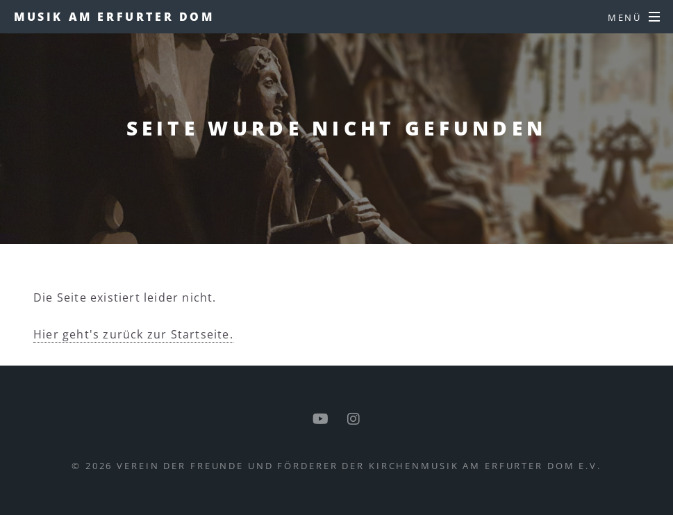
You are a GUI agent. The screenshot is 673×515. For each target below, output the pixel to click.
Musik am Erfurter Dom (114, 16)
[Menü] (634, 17)
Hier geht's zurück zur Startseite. (133, 334)
